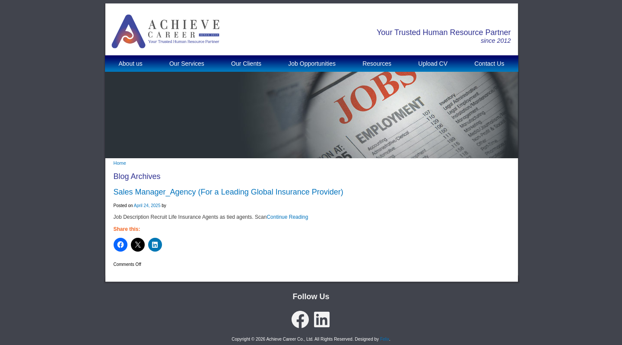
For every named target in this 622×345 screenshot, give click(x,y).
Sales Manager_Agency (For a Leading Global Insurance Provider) (228, 192)
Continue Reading (287, 217)
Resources (376, 63)
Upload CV (432, 63)
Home (120, 163)
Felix (384, 339)
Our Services (186, 63)
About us (131, 63)
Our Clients (246, 63)
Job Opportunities (312, 63)
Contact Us (489, 63)
